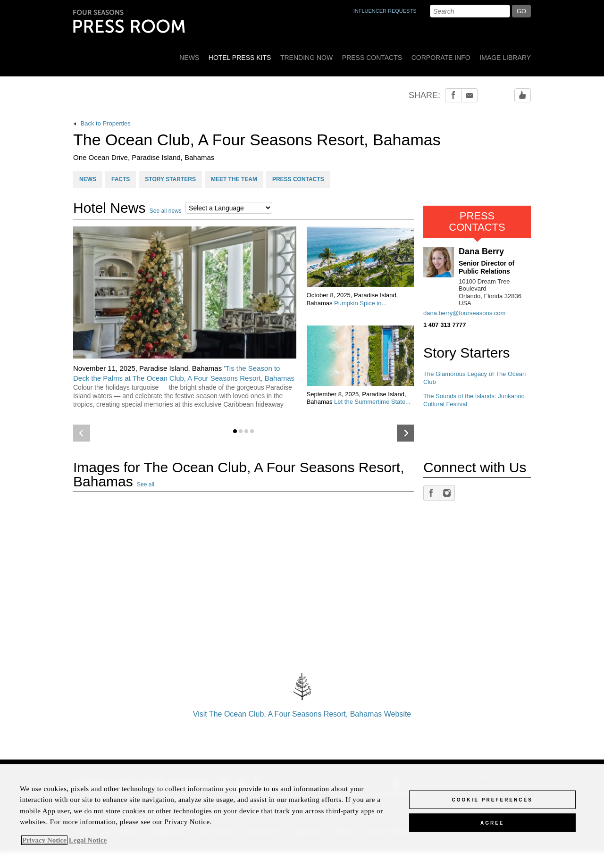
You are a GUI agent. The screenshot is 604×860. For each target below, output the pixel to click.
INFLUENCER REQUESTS (385, 11)
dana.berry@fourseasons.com (464, 313)
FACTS (120, 179)
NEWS (87, 179)
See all (145, 484)
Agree (492, 822)
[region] (302, 812)
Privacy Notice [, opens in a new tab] (44, 840)
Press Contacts (372, 57)
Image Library (505, 57)
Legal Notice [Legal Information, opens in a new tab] (88, 840)
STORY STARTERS (170, 179)
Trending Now (306, 57)
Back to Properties (102, 123)
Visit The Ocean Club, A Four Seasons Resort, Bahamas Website (302, 693)
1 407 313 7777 (444, 324)
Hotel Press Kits (240, 57)
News (189, 57)
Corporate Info (440, 57)
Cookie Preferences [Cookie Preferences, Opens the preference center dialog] (492, 799)
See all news (166, 211)
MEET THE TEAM (234, 179)
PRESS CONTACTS (298, 179)
